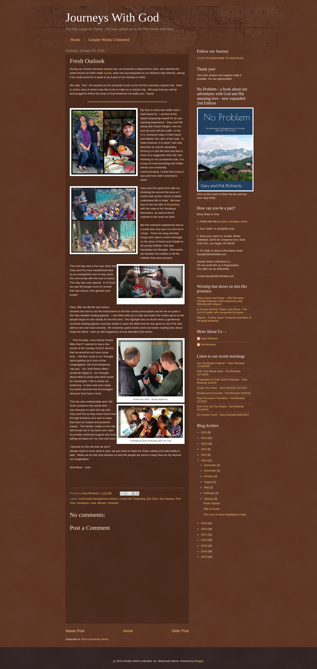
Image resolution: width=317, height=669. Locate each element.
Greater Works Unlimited (109, 39)
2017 (204, 534)
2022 (204, 449)
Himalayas (83, 502)
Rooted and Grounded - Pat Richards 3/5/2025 (224, 393)
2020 (204, 460)
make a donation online (233, 221)
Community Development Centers (98, 498)
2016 (204, 540)
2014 (204, 551)
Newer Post (75, 631)
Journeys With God (112, 17)
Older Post (180, 631)
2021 (204, 454)
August (208, 481)
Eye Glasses (167, 498)
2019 (204, 523)
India (93, 502)
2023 (204, 443)
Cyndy (107, 72)
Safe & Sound (211, 508)
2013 (204, 556)
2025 (204, 432)
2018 (204, 528)
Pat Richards (208, 344)
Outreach (113, 502)
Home (75, 39)
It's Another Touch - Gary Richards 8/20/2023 (223, 414)
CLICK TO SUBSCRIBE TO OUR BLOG (220, 58)
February (209, 493)
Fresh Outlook (211, 503)
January (209, 498)
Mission (102, 502)
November (210, 470)
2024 (204, 438)
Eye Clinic (152, 498)
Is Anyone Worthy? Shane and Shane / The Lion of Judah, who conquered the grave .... (222, 311)
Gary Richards (209, 338)
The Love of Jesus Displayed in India (224, 514)
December (210, 465)
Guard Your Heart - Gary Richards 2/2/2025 (222, 387)
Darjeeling (173, 204)
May (207, 487)
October (209, 476)
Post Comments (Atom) (95, 639)
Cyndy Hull (125, 498)
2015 (204, 545)
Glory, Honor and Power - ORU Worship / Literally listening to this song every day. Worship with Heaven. (220, 301)
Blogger (198, 661)
